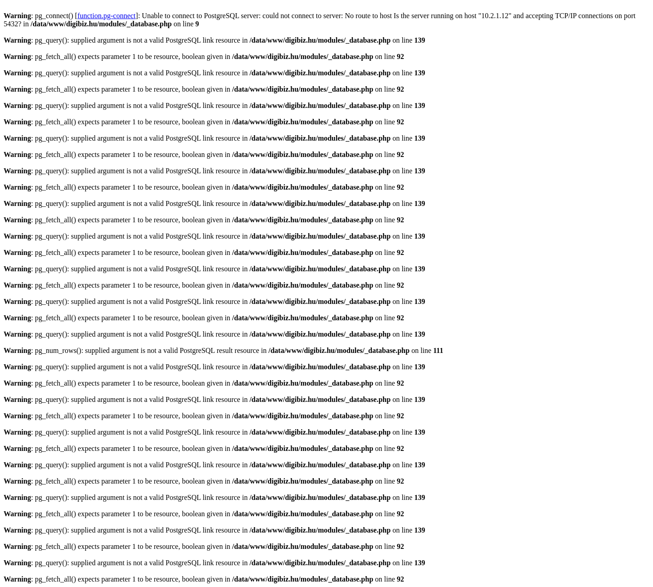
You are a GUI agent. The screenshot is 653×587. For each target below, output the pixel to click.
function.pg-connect (107, 16)
